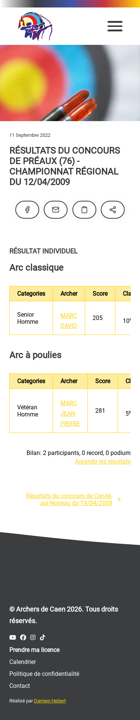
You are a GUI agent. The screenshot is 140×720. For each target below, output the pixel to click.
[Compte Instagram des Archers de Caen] (32, 638)
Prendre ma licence (34, 649)
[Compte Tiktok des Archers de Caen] (42, 638)
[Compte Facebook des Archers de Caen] (23, 638)
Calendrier (22, 661)
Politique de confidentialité (44, 673)
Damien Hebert (50, 701)
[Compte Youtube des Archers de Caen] (12, 638)
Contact (19, 685)
